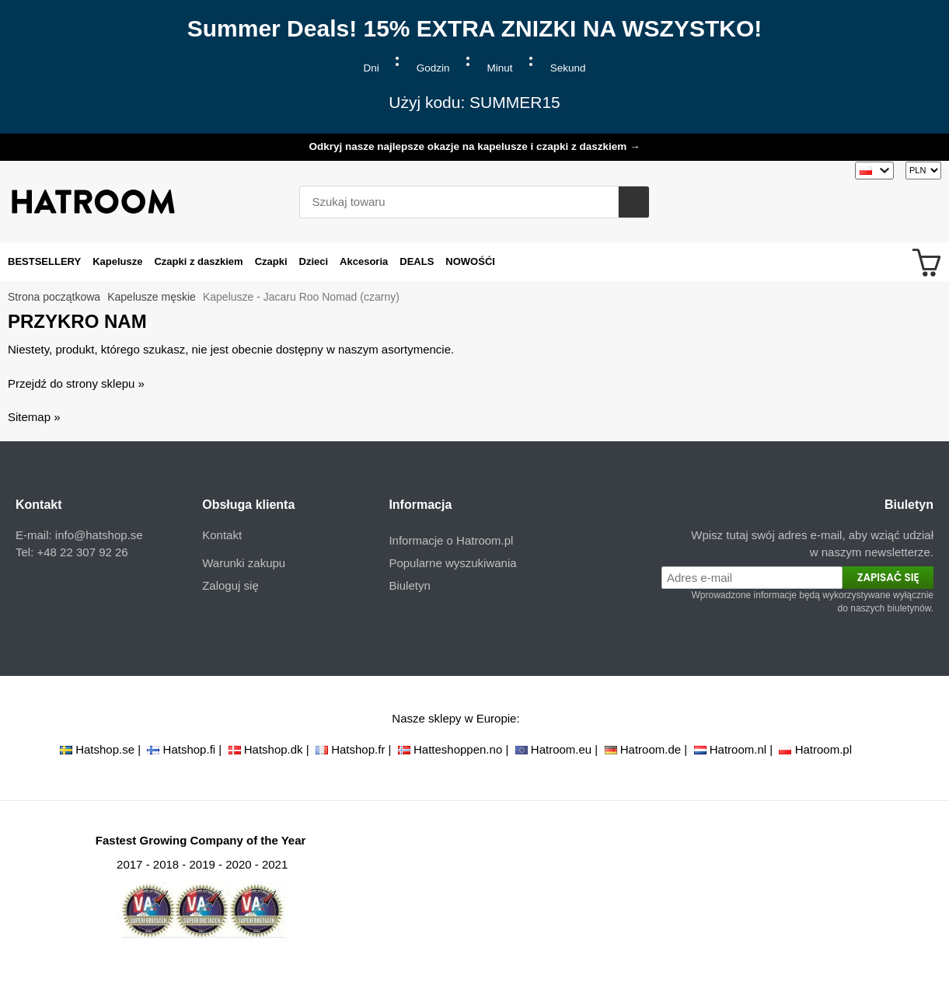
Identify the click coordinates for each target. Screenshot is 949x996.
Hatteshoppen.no (457, 749)
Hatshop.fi (189, 749)
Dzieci (314, 261)
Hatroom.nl (738, 749)
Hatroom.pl (823, 749)
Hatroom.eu (561, 749)
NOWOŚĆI (470, 261)
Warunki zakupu (243, 562)
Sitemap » (34, 416)
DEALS (416, 261)
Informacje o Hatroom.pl (451, 540)
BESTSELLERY (44, 261)
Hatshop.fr (358, 749)
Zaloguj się (230, 585)
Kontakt (222, 535)
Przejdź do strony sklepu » (76, 383)
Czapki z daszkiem (198, 261)
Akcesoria (364, 261)
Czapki (271, 261)
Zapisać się (888, 577)
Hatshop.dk (273, 749)
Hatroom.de (650, 749)
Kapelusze (117, 261)
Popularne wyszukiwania (452, 562)
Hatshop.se (104, 749)
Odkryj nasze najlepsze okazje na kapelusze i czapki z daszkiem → (474, 146)
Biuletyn (409, 585)
